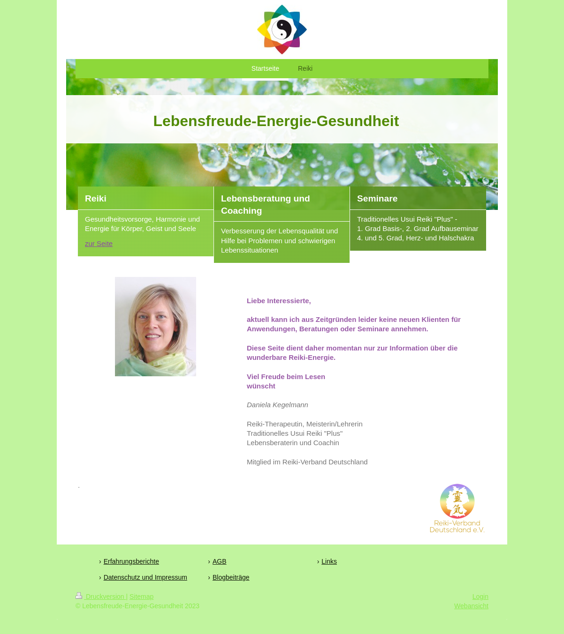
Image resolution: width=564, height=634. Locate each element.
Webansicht (471, 606)
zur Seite (99, 243)
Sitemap (141, 596)
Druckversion (101, 596)
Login (480, 596)
